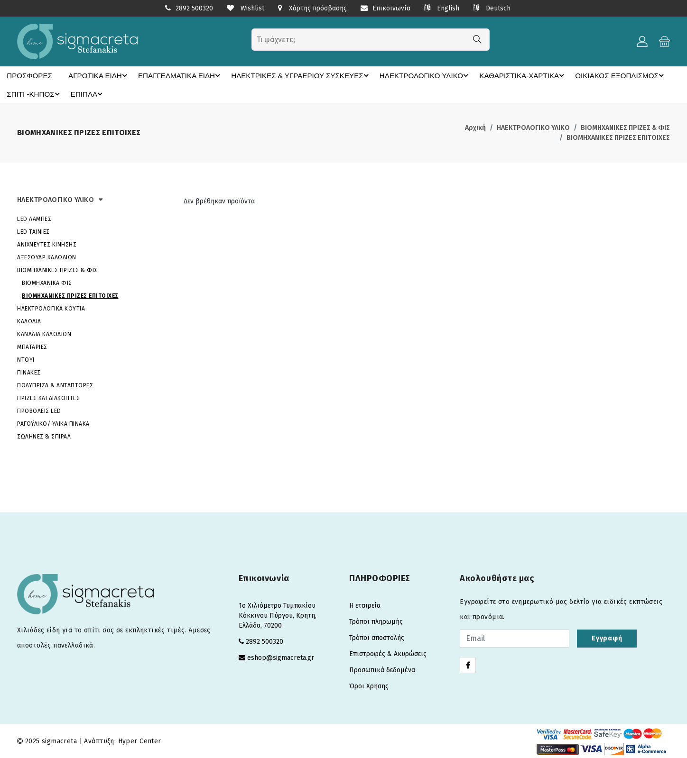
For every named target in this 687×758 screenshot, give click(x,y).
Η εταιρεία (365, 605)
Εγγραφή (607, 638)
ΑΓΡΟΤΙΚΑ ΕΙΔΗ (92, 75)
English (441, 8)
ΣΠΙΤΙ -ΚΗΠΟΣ (33, 93)
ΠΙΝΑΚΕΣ (29, 372)
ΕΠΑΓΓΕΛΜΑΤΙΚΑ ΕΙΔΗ (169, 75)
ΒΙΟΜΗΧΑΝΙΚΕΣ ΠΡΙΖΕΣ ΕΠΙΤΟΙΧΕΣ (618, 137)
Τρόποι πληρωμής (376, 621)
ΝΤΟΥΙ (26, 359)
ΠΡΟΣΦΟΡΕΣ (26, 75)
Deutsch (492, 8)
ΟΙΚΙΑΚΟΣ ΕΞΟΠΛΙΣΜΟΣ (575, 75)
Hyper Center (139, 741)
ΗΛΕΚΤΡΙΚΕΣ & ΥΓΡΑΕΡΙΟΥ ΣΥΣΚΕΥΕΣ (280, 75)
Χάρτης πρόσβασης (312, 8)
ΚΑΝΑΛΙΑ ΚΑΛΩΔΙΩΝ (44, 333)
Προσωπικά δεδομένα (382, 670)
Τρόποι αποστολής (376, 637)
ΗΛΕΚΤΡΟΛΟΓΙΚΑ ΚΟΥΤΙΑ (51, 308)
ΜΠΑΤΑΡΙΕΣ (32, 346)
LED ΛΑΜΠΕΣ (34, 218)
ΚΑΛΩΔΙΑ (29, 321)
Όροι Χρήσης (369, 686)
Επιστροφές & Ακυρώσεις (388, 653)
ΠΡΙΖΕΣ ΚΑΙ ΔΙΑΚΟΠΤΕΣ (48, 397)
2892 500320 (194, 8)
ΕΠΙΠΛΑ (85, 93)
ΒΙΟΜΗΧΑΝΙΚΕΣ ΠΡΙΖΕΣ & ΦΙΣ (625, 127)
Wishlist (245, 8)
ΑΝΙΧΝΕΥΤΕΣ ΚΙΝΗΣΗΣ (46, 244)
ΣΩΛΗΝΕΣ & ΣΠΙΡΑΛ (44, 436)
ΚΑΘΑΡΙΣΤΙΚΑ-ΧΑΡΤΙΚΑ (485, 75)
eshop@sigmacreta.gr (280, 657)
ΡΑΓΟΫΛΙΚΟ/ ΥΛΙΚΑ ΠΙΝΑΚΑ (53, 423)
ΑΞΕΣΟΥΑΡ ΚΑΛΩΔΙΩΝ (46, 257)
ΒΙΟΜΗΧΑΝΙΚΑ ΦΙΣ (47, 282)
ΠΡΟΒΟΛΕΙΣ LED (39, 410)
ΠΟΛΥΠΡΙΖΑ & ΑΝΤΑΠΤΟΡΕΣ (55, 385)
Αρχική (475, 127)
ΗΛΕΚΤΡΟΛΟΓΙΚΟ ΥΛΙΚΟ (393, 75)
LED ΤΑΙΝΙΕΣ (33, 231)
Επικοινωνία (385, 8)
